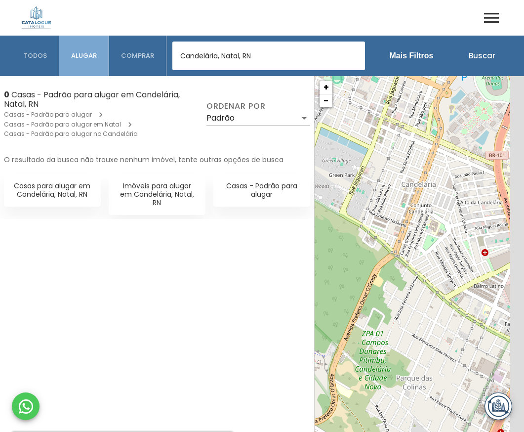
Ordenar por (236, 106)
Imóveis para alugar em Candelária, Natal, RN (157, 194)
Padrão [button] (220, 118)
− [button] (325, 100)
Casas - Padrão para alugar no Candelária (71, 134)
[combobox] (268, 56)
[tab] (35, 56)
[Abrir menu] (491, 18)
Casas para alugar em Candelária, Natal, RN (52, 190)
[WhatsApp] (26, 406)
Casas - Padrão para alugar (48, 114)
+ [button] (326, 87)
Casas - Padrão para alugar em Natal (62, 124)
